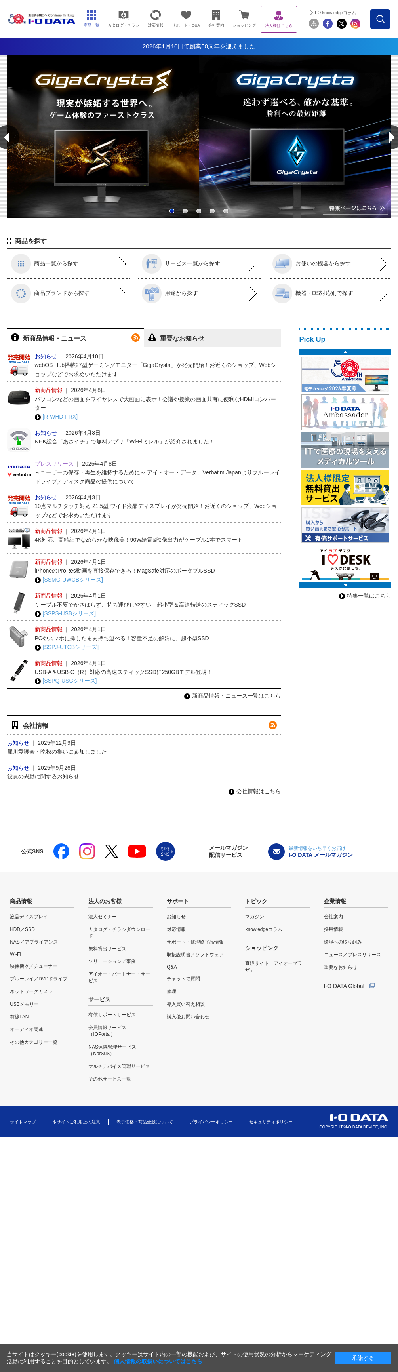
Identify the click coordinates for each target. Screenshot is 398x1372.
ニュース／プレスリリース (352, 954)
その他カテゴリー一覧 (33, 1042)
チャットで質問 (183, 979)
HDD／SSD (22, 929)
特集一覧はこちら (365, 595)
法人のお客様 (105, 901)
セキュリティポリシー (271, 1121)
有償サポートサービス (112, 1015)
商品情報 (21, 901)
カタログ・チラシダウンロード (119, 933)
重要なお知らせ (340, 967)
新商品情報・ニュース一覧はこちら (232, 696)
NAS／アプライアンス (34, 942)
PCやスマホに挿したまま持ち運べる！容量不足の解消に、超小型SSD (122, 638)
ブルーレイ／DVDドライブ (38, 979)
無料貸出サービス (107, 948)
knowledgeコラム (263, 929)
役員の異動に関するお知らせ (43, 776)
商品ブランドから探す (50, 293)
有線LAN (19, 1017)
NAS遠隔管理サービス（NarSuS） (112, 1050)
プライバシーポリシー (211, 1121)
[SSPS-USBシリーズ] (65, 613)
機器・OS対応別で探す (312, 293)
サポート (178, 901)
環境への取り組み (343, 942)
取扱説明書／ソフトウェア (195, 954)
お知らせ (176, 916)
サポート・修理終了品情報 (195, 942)
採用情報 (333, 929)
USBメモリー (24, 1004)
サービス (99, 999)
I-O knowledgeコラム (358, 12)
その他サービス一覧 (109, 1079)
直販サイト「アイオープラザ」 (273, 967)
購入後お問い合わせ (188, 1017)
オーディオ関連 (26, 1029)
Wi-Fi (15, 954)
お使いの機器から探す (311, 264)
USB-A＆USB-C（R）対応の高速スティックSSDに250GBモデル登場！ (124, 672)
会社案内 (333, 916)
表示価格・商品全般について (144, 1121)
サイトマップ (23, 1121)
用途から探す (170, 293)
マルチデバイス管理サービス (119, 1066)
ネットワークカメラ (31, 991)
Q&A (172, 967)
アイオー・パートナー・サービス (119, 977)
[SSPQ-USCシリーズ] (66, 680)
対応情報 (176, 929)
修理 (171, 991)
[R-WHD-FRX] (56, 416)
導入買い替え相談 (186, 1004)
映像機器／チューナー (33, 966)
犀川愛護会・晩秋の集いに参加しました (57, 751)
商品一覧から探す (44, 264)
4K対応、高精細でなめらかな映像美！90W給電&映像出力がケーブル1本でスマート (139, 540)
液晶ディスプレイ (29, 916)
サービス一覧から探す (181, 264)
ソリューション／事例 (112, 961)
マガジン (254, 916)
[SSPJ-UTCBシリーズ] (67, 647)
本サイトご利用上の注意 (76, 1121)
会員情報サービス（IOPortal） (107, 1031)
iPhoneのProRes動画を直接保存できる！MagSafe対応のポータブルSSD (125, 570)
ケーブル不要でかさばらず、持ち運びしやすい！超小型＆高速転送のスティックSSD (140, 604)
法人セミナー (102, 916)
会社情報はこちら (255, 791)
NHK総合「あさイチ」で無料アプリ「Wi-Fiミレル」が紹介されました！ (125, 441)
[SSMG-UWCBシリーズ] (69, 580)
